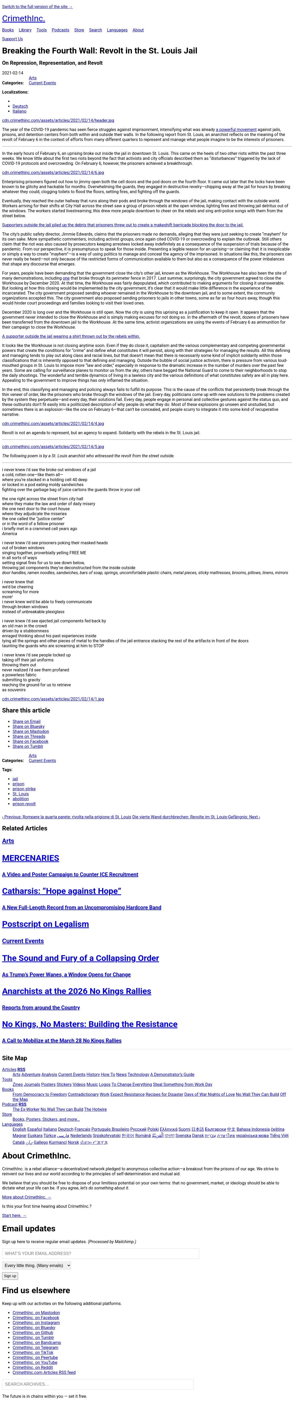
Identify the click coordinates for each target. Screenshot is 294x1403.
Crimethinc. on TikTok (33, 1352)
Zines (18, 1084)
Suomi (184, 1129)
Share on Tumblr (28, 746)
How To (108, 1074)
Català (19, 1142)
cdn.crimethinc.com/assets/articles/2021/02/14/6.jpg (53, 172)
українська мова (252, 1135)
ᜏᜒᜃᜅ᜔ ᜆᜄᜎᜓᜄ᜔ (94, 1142)
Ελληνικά (168, 1129)
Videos (79, 1084)
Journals (32, 1084)
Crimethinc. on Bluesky (34, 1327)
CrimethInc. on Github (33, 1332)
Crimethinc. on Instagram (36, 1322)
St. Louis (21, 793)
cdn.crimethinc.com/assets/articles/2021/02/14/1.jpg (53, 699)
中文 (231, 1129)
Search (95, 30)
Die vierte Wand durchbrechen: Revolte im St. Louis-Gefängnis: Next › (196, 816)
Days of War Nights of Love (209, 1094)
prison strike (24, 788)
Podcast (10, 1104)
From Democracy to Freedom (40, 1094)
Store (79, 30)
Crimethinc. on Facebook (36, 1317)
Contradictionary (83, 1094)
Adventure (31, 1074)
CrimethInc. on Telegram (35, 1347)
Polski (153, 1129)
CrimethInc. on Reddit (33, 1367)
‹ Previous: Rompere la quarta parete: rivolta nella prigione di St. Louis (66, 816)
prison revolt (24, 803)
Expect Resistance (128, 1094)
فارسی (63, 1135)
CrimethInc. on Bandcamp (37, 1342)
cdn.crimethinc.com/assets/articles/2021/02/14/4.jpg (53, 423)
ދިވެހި (29, 1142)
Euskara (35, 1135)
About (138, 30)
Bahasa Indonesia (253, 1129)
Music (92, 1084)
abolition (21, 798)
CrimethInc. (23, 18)
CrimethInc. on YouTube (35, 1362)
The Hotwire (95, 1109)
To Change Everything (132, 1084)
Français (83, 1129)
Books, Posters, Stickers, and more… (46, 1119)
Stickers (64, 1084)
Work (104, 1094)
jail (15, 778)
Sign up (10, 1276)
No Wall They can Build (62, 1109)
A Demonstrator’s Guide (172, 1074)
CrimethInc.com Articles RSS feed (44, 1372)
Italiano (20, 111)
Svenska (183, 1135)
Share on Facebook (30, 741)
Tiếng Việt (279, 1135)
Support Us (12, 38)
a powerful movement (236, 129)
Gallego (41, 1142)
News (121, 1074)
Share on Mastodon (31, 731)
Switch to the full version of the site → (37, 6)
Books (8, 30)
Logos (105, 1084)
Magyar (20, 1135)
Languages (117, 30)
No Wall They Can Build (257, 1094)
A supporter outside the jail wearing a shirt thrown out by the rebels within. (71, 336)
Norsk (73, 1142)
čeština (278, 1129)
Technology (138, 1074)
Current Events (42, 82)
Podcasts (60, 30)
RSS (21, 1069)
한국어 (128, 1135)
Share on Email (26, 721)
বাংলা (170, 1135)
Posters (48, 1084)
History (93, 1074)
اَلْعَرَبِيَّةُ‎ (158, 1135)
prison (18, 783)
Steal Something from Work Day (182, 1084)
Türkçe (50, 1135)
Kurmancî (58, 1142)
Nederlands (81, 1135)
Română (143, 1135)
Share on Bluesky (29, 726)
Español (34, 1129)
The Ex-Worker (26, 1109)
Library (25, 30)
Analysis (49, 1074)
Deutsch (20, 106)
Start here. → (14, 1215)
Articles (9, 1069)
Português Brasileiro (110, 1129)
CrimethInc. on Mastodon (36, 1312)
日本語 (197, 1129)
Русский (138, 1129)
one (66, 278)
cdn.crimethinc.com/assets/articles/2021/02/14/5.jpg (53, 446)
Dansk (198, 1135)
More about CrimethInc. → (26, 1197)
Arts (33, 77)
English (19, 1129)
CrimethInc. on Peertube (35, 1357)
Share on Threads (29, 736)
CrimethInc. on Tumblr (33, 1337)
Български (215, 1129)
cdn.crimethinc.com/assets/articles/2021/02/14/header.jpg (58, 120)
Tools (41, 30)
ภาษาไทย (226, 1135)
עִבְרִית (210, 1135)
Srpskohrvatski (107, 1135)
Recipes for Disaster (164, 1094)
